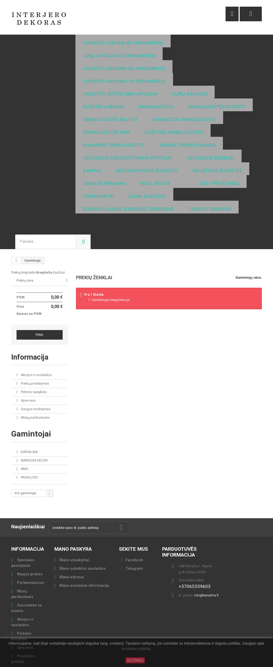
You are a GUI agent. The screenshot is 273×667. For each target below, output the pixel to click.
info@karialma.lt (206, 557)
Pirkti (39, 296)
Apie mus (27, 362)
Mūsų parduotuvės (35, 379)
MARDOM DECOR (34, 422)
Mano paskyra (73, 511)
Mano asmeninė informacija (84, 547)
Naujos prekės (29, 536)
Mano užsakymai (74, 522)
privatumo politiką (136, 649)
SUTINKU (135, 660)
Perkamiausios (30, 544)
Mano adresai (71, 539)
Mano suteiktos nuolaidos (82, 530)
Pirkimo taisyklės (33, 354)
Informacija (32, 318)
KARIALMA (29, 413)
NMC (24, 431)
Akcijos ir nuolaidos (35, 337)
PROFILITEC (29, 439)
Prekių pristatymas (34, 345)
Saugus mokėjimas (35, 371)
